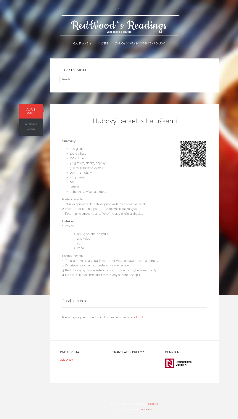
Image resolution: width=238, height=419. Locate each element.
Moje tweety (66, 359)
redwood (32, 124)
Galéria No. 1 (82, 43)
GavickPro (153, 404)
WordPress (146, 409)
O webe (103, 43)
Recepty (30, 129)
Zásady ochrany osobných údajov (140, 43)
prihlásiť (138, 317)
